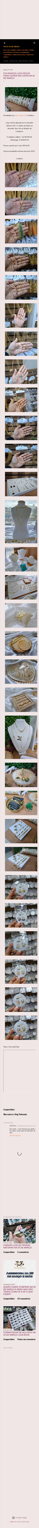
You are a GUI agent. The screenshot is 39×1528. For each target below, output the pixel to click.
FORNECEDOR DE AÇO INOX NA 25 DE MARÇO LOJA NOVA (19, 1333)
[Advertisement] (19, 19)
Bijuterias (23, 61)
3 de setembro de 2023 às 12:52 (26, 1126)
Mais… (31, 61)
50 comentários (23, 1298)
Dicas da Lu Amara (11, 46)
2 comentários (23, 1252)
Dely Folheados (21, 115)
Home (5, 61)
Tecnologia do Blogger (19, 1517)
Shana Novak (25, 1522)
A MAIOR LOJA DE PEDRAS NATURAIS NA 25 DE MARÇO (17, 1246)
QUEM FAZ (13, 61)
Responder (15, 1136)
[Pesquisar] (34, 42)
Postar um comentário (26, 1339)
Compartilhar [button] (9, 1109)
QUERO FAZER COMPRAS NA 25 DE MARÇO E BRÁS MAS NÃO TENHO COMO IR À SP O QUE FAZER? (19, 1290)
